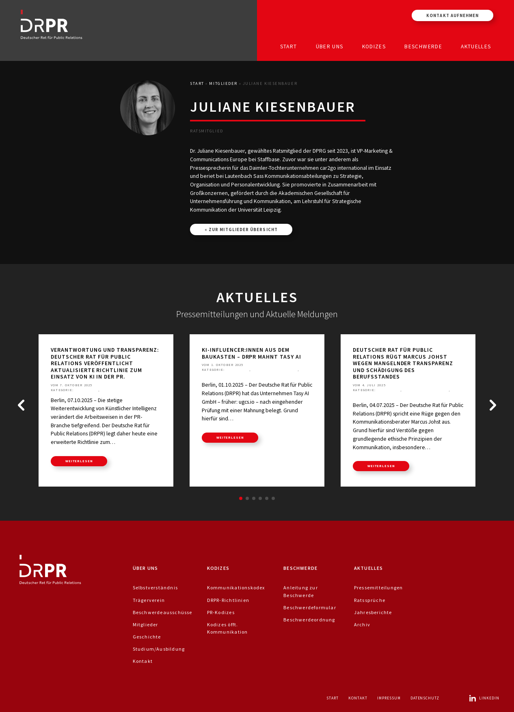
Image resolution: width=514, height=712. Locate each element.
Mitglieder (223, 83)
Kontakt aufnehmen (452, 15)
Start (288, 46)
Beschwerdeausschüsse (162, 612)
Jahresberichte (373, 612)
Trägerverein (149, 600)
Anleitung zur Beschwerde (300, 591)
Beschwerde (423, 46)
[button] (20, 405)
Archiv (362, 624)
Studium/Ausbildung (159, 649)
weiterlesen (79, 461)
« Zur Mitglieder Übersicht (241, 229)
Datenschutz (425, 698)
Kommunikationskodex (236, 587)
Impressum (389, 698)
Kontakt (143, 661)
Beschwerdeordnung (309, 620)
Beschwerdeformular (309, 607)
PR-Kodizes (221, 612)
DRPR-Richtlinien (228, 600)
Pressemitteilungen (123, 390)
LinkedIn (484, 698)
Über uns (329, 46)
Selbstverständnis (155, 587)
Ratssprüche (215, 375)
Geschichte (147, 637)
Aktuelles (476, 46)
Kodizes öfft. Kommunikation (227, 628)
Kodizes (374, 46)
